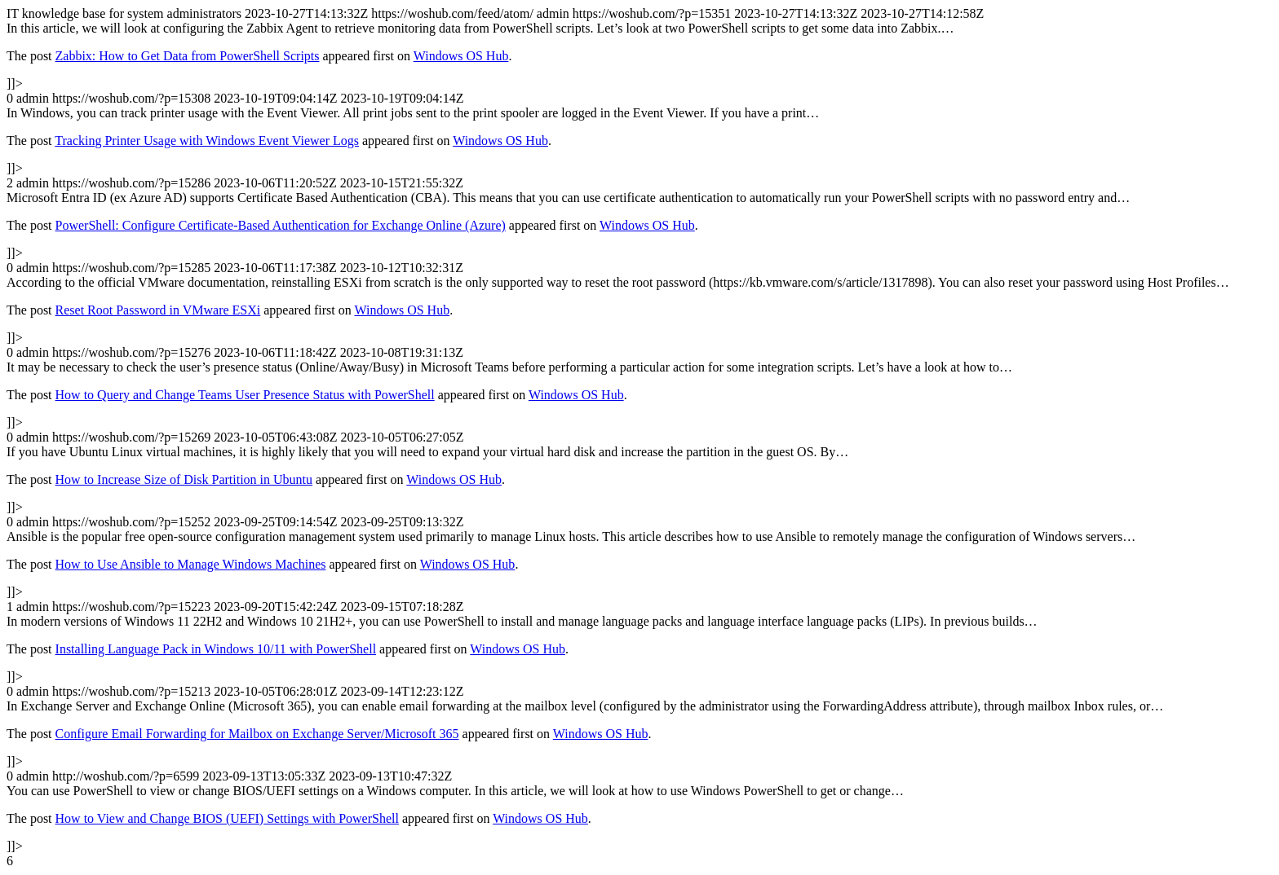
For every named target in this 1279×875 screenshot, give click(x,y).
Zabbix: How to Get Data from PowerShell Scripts (187, 56)
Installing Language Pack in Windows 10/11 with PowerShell (216, 649)
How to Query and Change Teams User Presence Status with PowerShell (245, 395)
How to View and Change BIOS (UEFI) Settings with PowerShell (227, 818)
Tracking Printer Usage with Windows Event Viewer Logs (207, 140)
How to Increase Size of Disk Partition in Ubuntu (184, 479)
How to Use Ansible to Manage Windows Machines (190, 564)
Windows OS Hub (461, 56)
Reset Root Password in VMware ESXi (158, 310)
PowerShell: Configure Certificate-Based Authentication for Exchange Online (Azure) (280, 225)
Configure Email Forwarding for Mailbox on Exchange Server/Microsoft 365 (257, 734)
